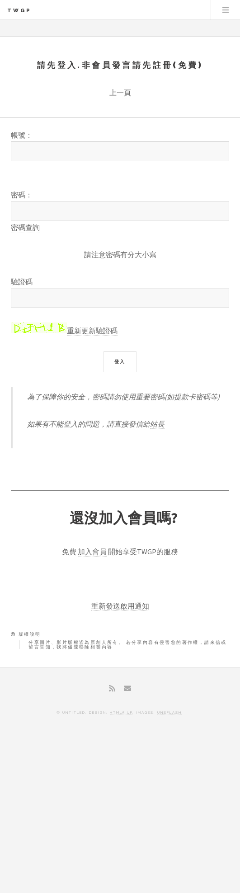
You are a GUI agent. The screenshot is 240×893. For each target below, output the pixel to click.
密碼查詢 (25, 227)
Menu (225, 10)
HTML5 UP (121, 712)
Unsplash (169, 712)
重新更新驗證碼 (92, 330)
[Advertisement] (120, 811)
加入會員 (92, 551)
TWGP (19, 10)
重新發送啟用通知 (120, 605)
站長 (157, 423)
